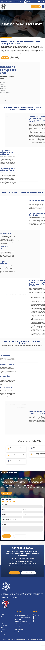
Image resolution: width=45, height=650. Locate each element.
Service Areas (4, 625)
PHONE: (4, 509)
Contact (3, 629)
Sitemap (3, 634)
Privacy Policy (4, 631)
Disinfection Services (19, 629)
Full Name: (5, 504)
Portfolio (3, 623)
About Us (3, 616)
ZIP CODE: (25, 514)
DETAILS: (4, 524)
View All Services (18, 631)
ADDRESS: (4, 514)
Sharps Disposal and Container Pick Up (23, 626)
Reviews (3, 619)
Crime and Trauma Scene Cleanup (22, 617)
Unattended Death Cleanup (21, 621)
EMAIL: (24, 509)
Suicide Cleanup (18, 619)
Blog (2, 627)
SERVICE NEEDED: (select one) (9, 519)
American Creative (38, 639)
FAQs (2, 621)
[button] (43, 6)
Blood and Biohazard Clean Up (21, 615)
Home (2, 614)
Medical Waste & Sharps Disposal (22, 623)
